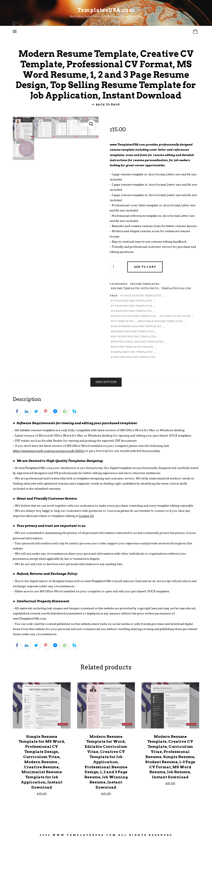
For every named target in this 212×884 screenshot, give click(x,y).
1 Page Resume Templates (141, 337)
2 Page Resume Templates (132, 342)
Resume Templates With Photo (135, 330)
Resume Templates (144, 325)
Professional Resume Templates (138, 383)
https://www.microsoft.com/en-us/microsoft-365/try (49, 492)
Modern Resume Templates (133, 373)
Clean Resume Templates (132, 353)
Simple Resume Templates (133, 394)
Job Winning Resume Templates (137, 368)
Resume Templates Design (133, 388)
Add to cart (145, 308)
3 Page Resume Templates (132, 347)
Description (106, 424)
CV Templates (123, 363)
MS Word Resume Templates (135, 378)
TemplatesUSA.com (176, 330)
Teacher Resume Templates (134, 399)
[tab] (106, 424)
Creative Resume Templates (134, 358)
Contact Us (86, 557)
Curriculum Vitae (176, 358)
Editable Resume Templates (161, 363)
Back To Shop (108, 146)
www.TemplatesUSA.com (84, 876)
